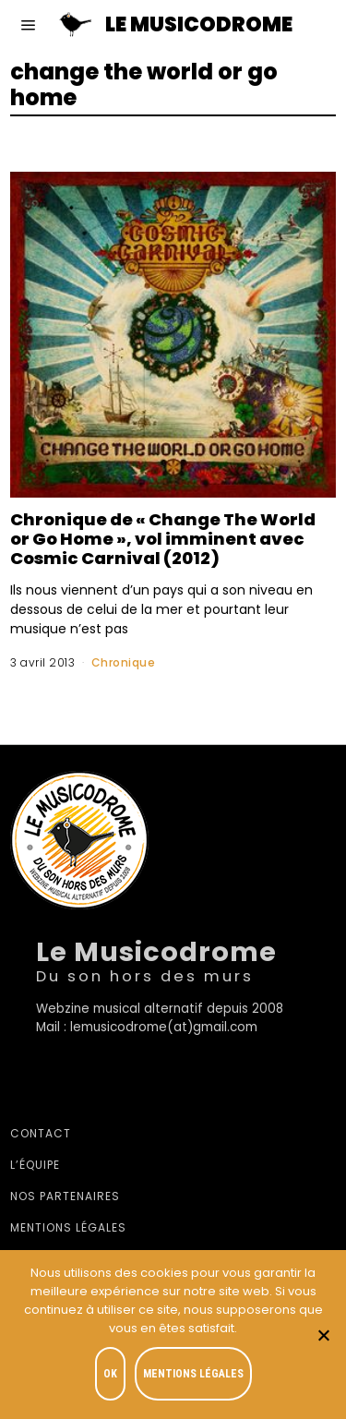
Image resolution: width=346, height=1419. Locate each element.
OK (110, 1373)
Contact (40, 1133)
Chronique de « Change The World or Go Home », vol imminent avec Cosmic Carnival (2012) (163, 539)
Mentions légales (68, 1227)
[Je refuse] (323, 1335)
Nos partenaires (65, 1196)
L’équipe (35, 1164)
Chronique (123, 662)
